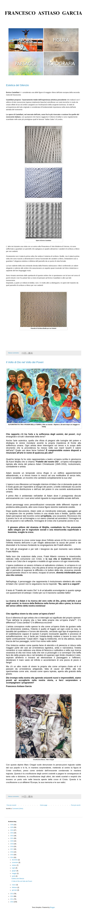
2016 (12, 852)
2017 (12, 849)
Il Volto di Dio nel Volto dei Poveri (25, 362)
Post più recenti (11, 805)
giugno (14, 871)
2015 (12, 854)
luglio (14, 868)
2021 (12, 838)
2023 (12, 833)
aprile (14, 876)
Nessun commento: (13, 353)
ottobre (14, 865)
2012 (12, 896)
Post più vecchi (75, 805)
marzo (14, 885)
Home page (43, 805)
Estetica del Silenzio (17, 85)
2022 (12, 835)
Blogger (52, 907)
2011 (12, 899)
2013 (12, 893)
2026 (12, 824)
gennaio (14, 890)
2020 (12, 841)
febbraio (14, 887)
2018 (12, 846)
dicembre (15, 860)
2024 (12, 830)
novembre (15, 862)
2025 (12, 827)
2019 (12, 844)
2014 (12, 857)
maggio (14, 873)
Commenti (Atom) (17, 808)
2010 (12, 902)
